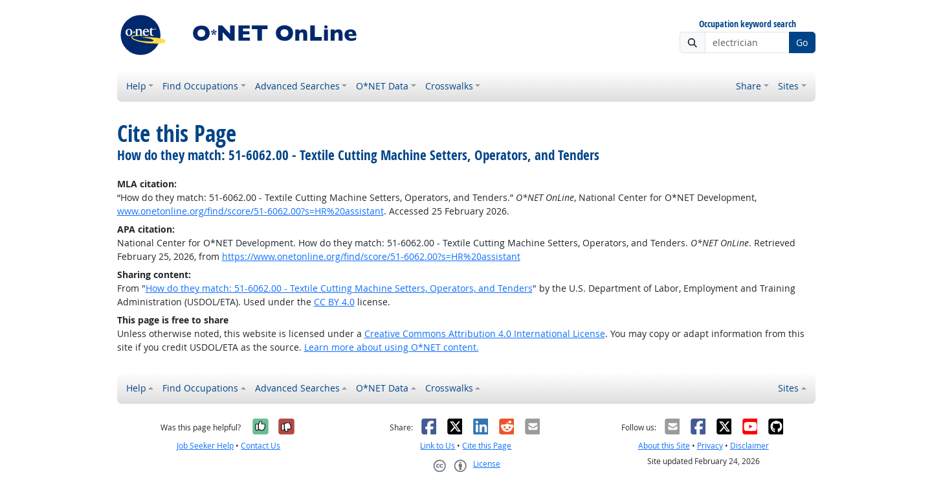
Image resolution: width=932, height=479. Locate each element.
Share (748, 86)
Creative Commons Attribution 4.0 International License (484, 333)
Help (136, 86)
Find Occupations (200, 86)
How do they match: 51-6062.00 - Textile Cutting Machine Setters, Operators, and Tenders (339, 288)
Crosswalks (449, 86)
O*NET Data (382, 86)
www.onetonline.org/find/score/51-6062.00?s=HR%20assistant (250, 211)
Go (802, 42)
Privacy (710, 445)
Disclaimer (749, 445)
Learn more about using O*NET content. (391, 347)
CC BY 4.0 (334, 302)
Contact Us (260, 445)
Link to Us (437, 445)
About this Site (664, 445)
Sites (788, 86)
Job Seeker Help (205, 445)
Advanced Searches (297, 86)
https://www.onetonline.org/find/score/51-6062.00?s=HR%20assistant (371, 256)
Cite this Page (486, 445)
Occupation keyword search (747, 24)
